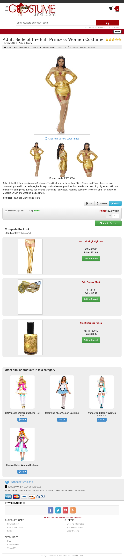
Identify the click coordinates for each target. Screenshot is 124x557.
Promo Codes (13, 544)
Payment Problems (15, 527)
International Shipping (76, 527)
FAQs (9, 531)
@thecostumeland (22, 481)
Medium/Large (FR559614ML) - (23, 211)
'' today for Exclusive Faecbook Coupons (62, 517)
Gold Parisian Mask (91, 282)
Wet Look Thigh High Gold (91, 241)
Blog (9, 541)
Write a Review (25, 43)
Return (115, 203)
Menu (117, 32)
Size (89, 203)
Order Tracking (73, 531)
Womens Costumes (21, 47)
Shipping (101, 203)
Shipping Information (75, 524)
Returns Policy (13, 524)
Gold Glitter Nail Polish (91, 323)
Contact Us (11, 548)
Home (7, 47)
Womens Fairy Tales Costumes (43, 47)
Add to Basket (108, 223)
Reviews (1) (9, 43)
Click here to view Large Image (62, 138)
